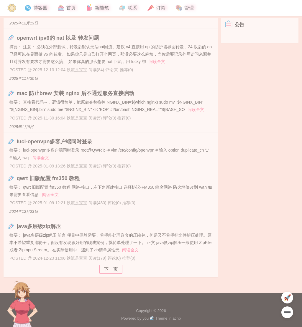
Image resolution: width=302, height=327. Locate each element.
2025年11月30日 (23, 78)
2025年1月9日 (21, 127)
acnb (177, 318)
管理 (184, 8)
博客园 (35, 8)
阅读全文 (157, 61)
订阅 (156, 8)
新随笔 (97, 8)
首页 (66, 8)
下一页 (111, 269)
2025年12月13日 (23, 23)
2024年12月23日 (23, 211)
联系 (127, 8)
